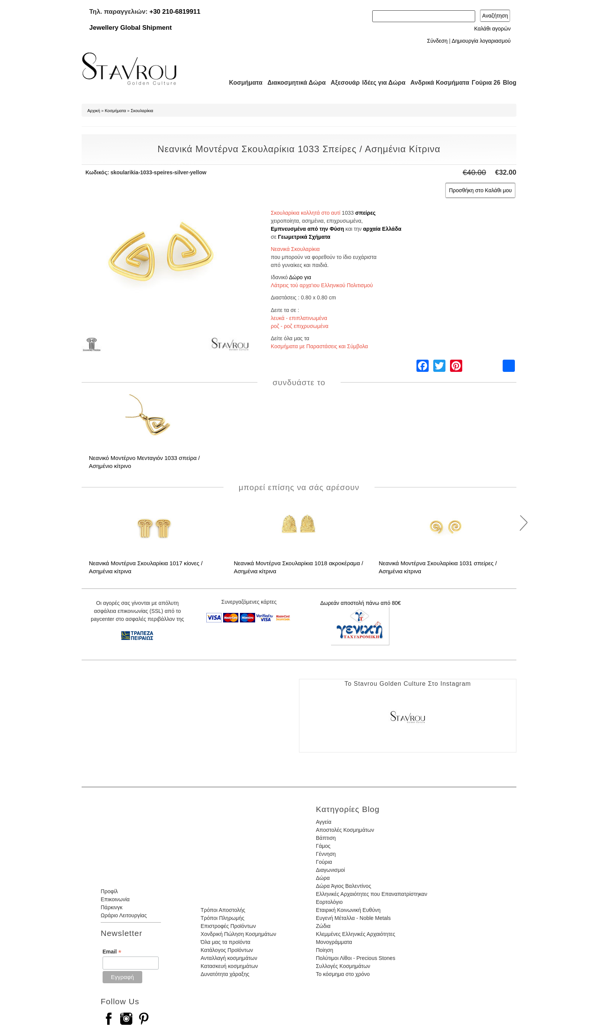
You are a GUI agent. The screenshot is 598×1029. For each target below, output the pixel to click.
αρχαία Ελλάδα (382, 229)
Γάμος (323, 846)
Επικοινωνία (115, 899)
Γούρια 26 (484, 82)
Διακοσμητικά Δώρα (293, 82)
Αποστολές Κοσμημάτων (345, 830)
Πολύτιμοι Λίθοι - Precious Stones (355, 958)
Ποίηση (324, 950)
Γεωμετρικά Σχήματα (304, 237)
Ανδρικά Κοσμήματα (436, 82)
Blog (509, 82)
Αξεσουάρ (340, 82)
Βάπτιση (326, 838)
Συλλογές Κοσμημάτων (343, 966)
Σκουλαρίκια (142, 110)
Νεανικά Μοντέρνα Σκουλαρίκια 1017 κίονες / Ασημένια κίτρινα (146, 567)
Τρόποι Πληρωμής (222, 918)
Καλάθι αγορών (492, 29)
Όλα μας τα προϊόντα (225, 942)
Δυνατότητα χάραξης (225, 974)
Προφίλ (109, 891)
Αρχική (93, 110)
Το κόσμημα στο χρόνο (343, 974)
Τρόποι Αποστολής (223, 910)
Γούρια (324, 862)
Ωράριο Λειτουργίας (124, 915)
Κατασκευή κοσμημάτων (229, 966)
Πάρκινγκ (111, 907)
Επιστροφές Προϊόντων (228, 926)
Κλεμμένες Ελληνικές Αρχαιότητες (355, 934)
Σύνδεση (437, 41)
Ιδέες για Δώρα (381, 82)
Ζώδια (323, 926)
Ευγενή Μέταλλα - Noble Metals (353, 918)
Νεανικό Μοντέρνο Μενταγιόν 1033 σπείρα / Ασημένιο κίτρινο (144, 462)
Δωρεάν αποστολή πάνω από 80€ (360, 603)
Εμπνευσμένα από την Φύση (307, 229)
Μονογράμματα (334, 942)
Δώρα (323, 878)
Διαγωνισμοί (330, 870)
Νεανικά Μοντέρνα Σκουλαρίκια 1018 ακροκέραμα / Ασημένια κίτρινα (298, 567)
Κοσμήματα (243, 82)
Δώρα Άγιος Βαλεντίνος (343, 886)
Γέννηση (326, 854)
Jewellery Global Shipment (130, 27)
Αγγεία (323, 822)
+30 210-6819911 (175, 11)
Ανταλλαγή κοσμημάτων (229, 958)
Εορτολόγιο (329, 902)
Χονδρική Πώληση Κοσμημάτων (238, 934)
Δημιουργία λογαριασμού (481, 41)
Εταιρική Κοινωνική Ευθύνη (348, 910)
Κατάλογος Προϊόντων (227, 950)
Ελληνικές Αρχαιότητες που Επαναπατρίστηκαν (371, 894)
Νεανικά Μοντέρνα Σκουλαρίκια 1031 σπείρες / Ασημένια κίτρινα (438, 567)
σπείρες (365, 213)
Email (112, 951)
